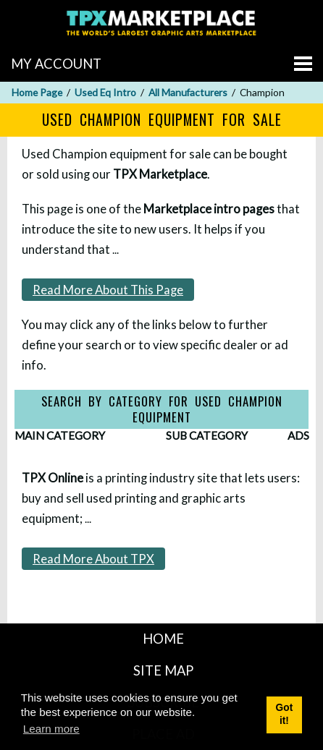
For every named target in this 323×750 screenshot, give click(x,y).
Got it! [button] (284, 714)
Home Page (37, 92)
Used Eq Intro (105, 92)
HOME (163, 639)
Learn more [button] (51, 729)
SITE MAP (163, 670)
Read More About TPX (93, 558)
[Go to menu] (303, 63)
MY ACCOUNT (56, 64)
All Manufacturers (187, 92)
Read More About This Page (108, 289)
